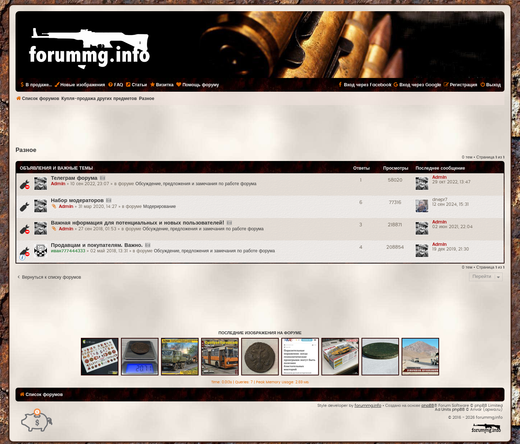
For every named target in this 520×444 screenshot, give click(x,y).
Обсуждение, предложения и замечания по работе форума (195, 184)
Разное (26, 150)
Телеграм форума (74, 178)
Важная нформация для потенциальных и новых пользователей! (137, 223)
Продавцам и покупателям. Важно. (97, 245)
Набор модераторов (77, 200)
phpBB (427, 406)
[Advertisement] (260, 125)
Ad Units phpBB (450, 410)
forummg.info (368, 406)
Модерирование (159, 206)
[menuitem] (115, 85)
